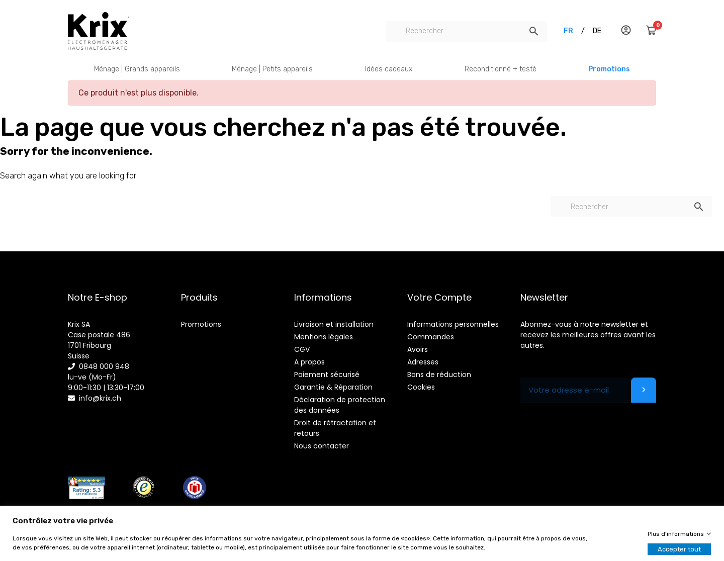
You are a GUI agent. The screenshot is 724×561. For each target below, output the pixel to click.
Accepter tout (679, 549)
